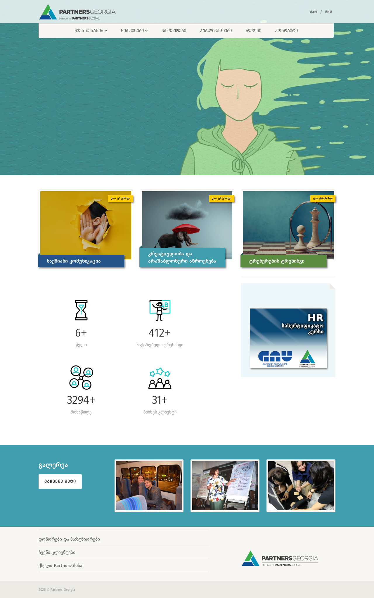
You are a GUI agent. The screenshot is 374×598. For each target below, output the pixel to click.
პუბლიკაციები (216, 30)
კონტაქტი (286, 30)
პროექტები (174, 30)
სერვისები (134, 30)
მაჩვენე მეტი (60, 481)
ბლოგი (253, 30)
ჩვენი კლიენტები (57, 552)
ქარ (313, 11)
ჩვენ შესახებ (91, 30)
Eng (329, 11)
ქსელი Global (61, 565)
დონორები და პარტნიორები (69, 539)
